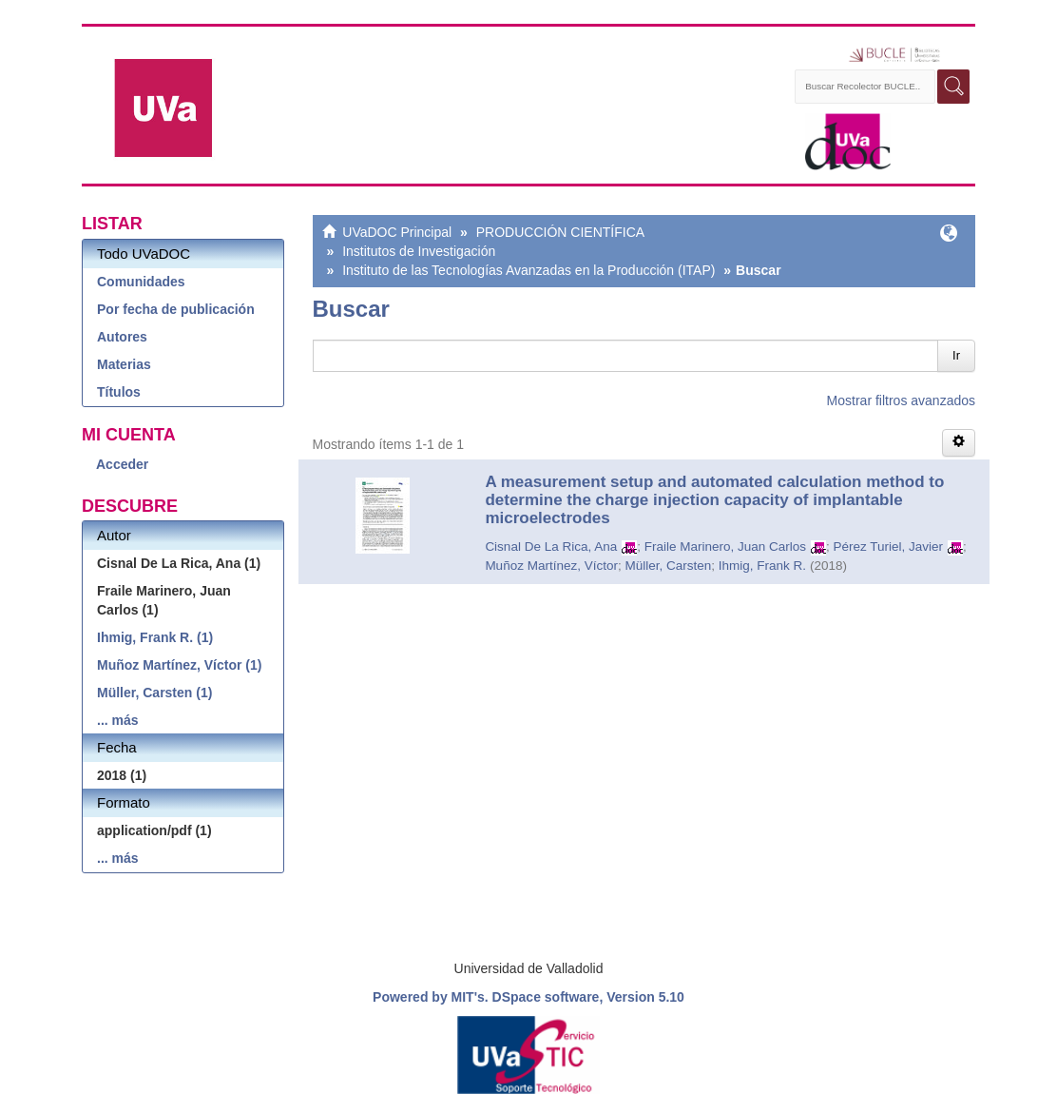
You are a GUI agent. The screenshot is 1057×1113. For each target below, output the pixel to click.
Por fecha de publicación (176, 309)
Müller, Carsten (668, 565)
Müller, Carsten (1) (154, 692)
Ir (956, 355)
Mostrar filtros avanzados (901, 400)
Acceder (122, 464)
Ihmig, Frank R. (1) (155, 637)
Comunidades (141, 281)
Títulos (119, 392)
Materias (124, 364)
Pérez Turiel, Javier (889, 546)
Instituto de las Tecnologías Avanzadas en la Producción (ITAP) (528, 270)
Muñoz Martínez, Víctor (551, 565)
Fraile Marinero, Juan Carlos (725, 546)
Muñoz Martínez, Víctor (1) (179, 665)
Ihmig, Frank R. (762, 565)
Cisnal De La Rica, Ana (551, 546)
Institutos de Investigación (418, 251)
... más (118, 720)
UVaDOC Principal (397, 232)
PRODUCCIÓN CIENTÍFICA (560, 232)
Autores (122, 336)
